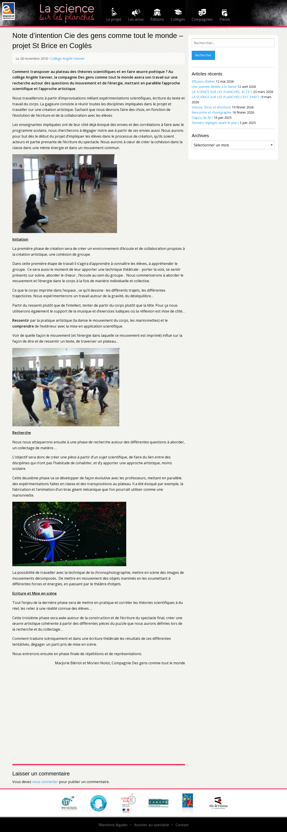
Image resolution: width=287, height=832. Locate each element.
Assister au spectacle (151, 824)
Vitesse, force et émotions (211, 107)
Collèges (178, 19)
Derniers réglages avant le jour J (215, 123)
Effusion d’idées (203, 81)
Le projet (113, 19)
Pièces (225, 19)
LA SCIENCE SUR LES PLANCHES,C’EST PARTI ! (226, 97)
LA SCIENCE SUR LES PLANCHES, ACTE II (222, 92)
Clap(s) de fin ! (202, 117)
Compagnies (202, 19)
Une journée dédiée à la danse (214, 86)
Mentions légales (113, 824)
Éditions (157, 19)
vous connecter (45, 781)
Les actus (136, 19)
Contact (182, 824)
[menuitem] (114, 15)
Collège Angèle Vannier (68, 58)
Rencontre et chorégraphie (211, 112)
